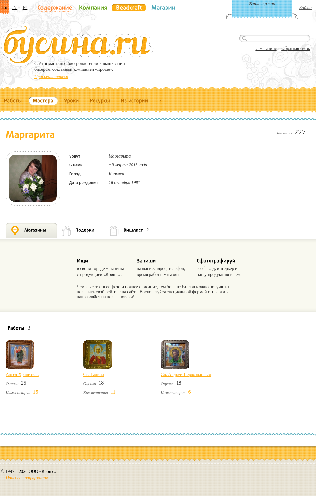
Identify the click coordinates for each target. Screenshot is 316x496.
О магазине (265, 48)
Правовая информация (27, 477)
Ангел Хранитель (22, 374)
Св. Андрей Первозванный (186, 374)
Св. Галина (93, 374)
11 (113, 392)
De (14, 7)
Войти (305, 7)
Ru (4, 7)
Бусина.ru (77, 44)
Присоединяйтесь (51, 76)
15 (35, 392)
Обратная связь (295, 48)
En (25, 7)
